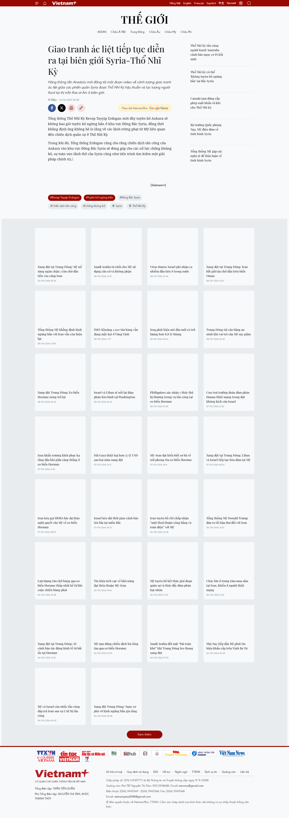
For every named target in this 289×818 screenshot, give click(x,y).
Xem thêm (144, 734)
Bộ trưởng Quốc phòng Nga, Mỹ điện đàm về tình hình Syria (206, 129)
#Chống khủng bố (94, 206)
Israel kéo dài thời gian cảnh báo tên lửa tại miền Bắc (116, 520)
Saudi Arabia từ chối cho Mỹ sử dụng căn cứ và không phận (115, 269)
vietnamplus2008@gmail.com (132, 796)
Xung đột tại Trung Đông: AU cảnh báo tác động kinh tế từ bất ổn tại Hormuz (60, 648)
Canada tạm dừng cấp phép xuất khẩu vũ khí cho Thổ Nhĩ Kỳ (205, 102)
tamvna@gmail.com (191, 785)
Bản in (71, 108)
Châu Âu (154, 32)
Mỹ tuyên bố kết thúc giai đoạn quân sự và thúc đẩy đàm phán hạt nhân (171, 585)
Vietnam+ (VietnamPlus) (65, 3)
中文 (221, 3)
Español (211, 3)
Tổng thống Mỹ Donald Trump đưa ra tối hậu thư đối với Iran (227, 520)
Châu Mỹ (170, 32)
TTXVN (196, 772)
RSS (155, 772)
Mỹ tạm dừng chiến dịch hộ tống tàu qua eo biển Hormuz (116, 646)
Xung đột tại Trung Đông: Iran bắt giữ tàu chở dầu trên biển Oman (227, 271)
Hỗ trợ (166, 772)
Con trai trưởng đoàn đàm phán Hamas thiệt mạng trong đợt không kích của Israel (227, 396)
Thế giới (144, 19)
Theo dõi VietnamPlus (134, 108)
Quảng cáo (229, 772)
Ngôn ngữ (181, 772)
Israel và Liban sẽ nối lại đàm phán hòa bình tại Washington (114, 394)
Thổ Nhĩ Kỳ (137, 206)
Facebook (52, 108)
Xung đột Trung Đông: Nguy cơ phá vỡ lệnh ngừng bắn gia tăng (115, 709)
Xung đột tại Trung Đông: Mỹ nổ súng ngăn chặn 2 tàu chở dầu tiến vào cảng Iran (60, 271)
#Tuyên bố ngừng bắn (99, 197)
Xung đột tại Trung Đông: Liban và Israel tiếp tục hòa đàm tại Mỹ (228, 457)
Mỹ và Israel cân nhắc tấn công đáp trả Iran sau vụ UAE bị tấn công (59, 711)
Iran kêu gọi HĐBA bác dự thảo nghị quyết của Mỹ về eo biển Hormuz (59, 522)
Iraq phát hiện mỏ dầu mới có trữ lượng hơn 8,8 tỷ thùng (172, 332)
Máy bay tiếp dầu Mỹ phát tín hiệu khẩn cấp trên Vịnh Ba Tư (226, 646)
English (187, 3)
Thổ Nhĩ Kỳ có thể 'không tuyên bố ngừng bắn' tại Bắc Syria (206, 76)
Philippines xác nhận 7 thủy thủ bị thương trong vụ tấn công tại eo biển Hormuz (171, 396)
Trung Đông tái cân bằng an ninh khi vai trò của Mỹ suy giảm (228, 332)
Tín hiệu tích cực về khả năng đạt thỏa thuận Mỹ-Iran (114, 583)
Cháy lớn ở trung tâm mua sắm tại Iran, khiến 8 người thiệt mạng (227, 585)
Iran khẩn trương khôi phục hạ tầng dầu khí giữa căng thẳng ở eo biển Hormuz (59, 459)
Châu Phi (186, 32)
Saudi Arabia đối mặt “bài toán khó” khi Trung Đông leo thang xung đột (171, 648)
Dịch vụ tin (211, 772)
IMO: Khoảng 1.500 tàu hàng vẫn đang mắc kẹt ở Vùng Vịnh (116, 332)
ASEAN (101, 32)
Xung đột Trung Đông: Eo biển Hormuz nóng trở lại (58, 394)
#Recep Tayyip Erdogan (64, 197)
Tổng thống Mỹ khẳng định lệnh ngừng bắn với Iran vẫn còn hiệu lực (60, 334)
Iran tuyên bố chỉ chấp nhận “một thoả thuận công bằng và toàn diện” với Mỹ (170, 522)
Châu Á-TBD (118, 32)
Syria (117, 206)
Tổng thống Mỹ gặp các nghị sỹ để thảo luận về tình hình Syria (206, 155)
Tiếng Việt (174, 3)
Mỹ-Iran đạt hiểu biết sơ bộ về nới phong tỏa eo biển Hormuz (171, 457)
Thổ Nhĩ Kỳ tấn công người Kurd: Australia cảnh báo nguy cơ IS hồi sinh (206, 52)
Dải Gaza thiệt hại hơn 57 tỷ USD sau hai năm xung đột (116, 457)
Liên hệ (244, 772)
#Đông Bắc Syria (130, 197)
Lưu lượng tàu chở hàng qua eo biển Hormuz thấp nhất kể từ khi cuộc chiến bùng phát (60, 585)
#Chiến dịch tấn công (63, 206)
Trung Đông (137, 32)
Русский (231, 3)
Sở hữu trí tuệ (114, 772)
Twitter (62, 108)
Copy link (81, 108)
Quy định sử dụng (138, 772)
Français (199, 3)
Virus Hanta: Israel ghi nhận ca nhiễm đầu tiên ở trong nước (171, 269)
